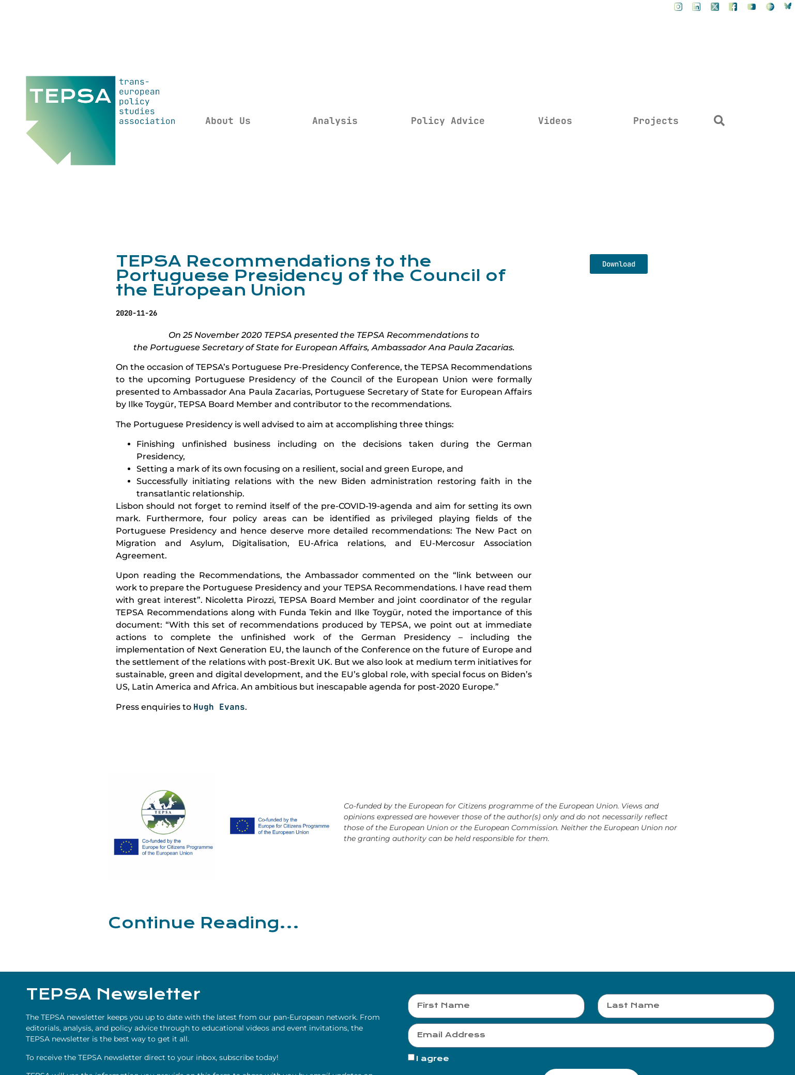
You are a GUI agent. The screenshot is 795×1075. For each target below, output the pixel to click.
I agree (432, 1058)
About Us (228, 121)
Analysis (335, 121)
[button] (719, 121)
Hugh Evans (219, 707)
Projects (656, 121)
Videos (555, 121)
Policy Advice (448, 121)
